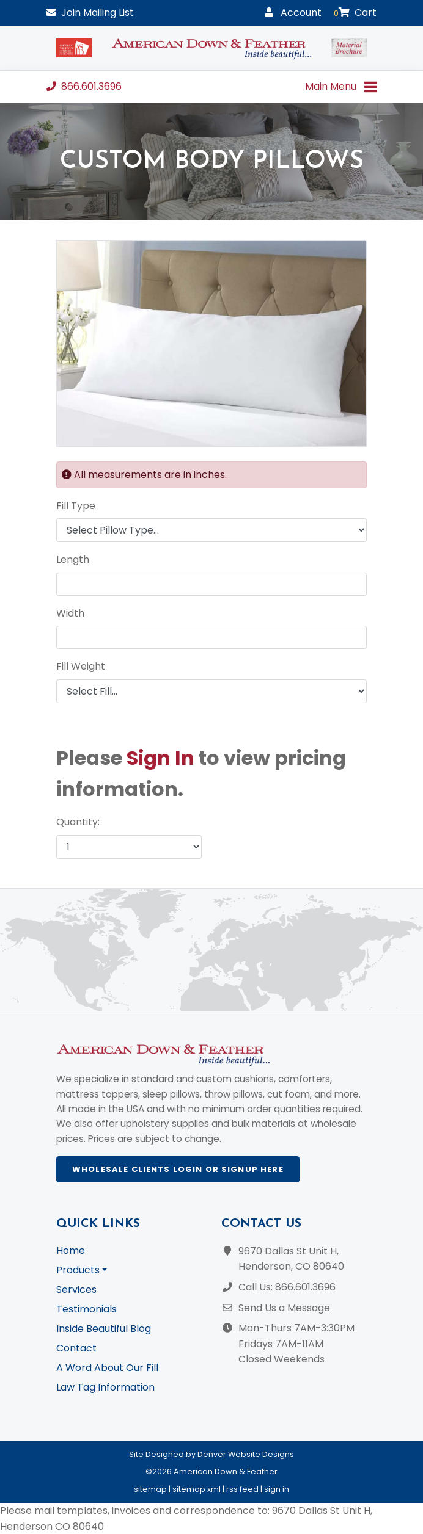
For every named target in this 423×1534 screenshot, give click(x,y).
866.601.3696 (84, 86)
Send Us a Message (284, 1308)
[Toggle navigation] (370, 87)
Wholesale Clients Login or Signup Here (178, 1169)
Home (70, 1250)
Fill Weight (80, 666)
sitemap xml (196, 1489)
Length (72, 559)
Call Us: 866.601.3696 (287, 1287)
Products (78, 1270)
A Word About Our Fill (107, 1368)
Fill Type (75, 506)
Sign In (160, 758)
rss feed (242, 1489)
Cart (355, 12)
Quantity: (78, 822)
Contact (76, 1348)
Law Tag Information (105, 1387)
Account (293, 12)
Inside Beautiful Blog (103, 1329)
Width (70, 613)
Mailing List (90, 12)
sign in (276, 1489)
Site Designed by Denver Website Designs (211, 1454)
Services (76, 1290)
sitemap (150, 1489)
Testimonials (86, 1309)
